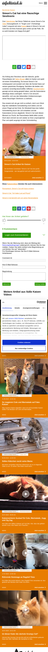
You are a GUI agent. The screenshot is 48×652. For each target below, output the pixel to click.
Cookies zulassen (24, 342)
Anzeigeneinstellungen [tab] (31, 308)
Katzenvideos (12, 184)
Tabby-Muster (20, 79)
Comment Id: (7, 258)
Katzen (23, 26)
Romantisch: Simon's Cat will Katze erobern (18, 188)
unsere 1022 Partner (16, 318)
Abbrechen (6, 284)
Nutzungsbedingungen (11, 245)
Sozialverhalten (38, 89)
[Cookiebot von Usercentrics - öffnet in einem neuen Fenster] (37, 302)
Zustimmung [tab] (7, 308)
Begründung (7, 271)
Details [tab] (17, 308)
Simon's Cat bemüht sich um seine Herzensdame (20, 198)
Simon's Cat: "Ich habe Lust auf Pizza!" (16, 193)
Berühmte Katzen (8, 10)
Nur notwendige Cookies (24, 348)
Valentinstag (10, 21)
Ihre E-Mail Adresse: (10, 265)
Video (4, 24)
